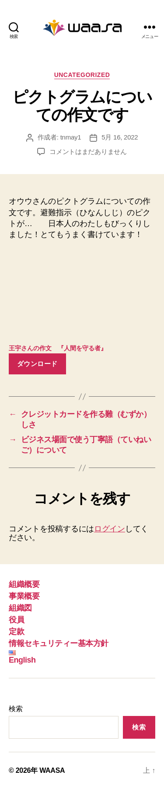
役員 (16, 619)
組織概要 (24, 584)
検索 (15, 708)
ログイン (109, 528)
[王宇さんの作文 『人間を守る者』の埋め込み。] (82, 294)
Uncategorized (82, 74)
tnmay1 (70, 137)
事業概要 (24, 596)
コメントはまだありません (88, 151)
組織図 (20, 608)
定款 (16, 631)
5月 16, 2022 (119, 137)
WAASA (52, 770)
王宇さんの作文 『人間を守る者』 (58, 348)
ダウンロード (37, 363)
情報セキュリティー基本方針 (58, 643)
